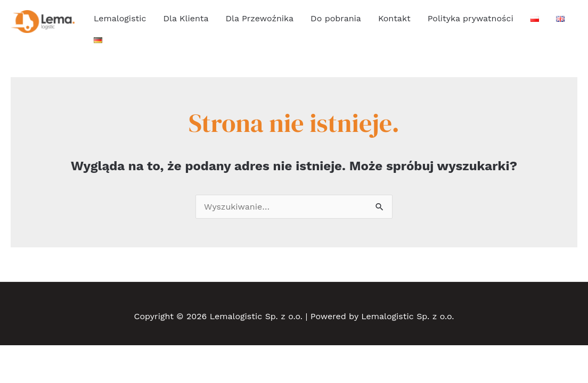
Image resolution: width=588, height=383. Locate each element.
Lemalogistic (120, 18)
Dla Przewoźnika (260, 18)
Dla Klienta (185, 18)
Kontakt (394, 18)
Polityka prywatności (470, 18)
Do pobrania (336, 18)
